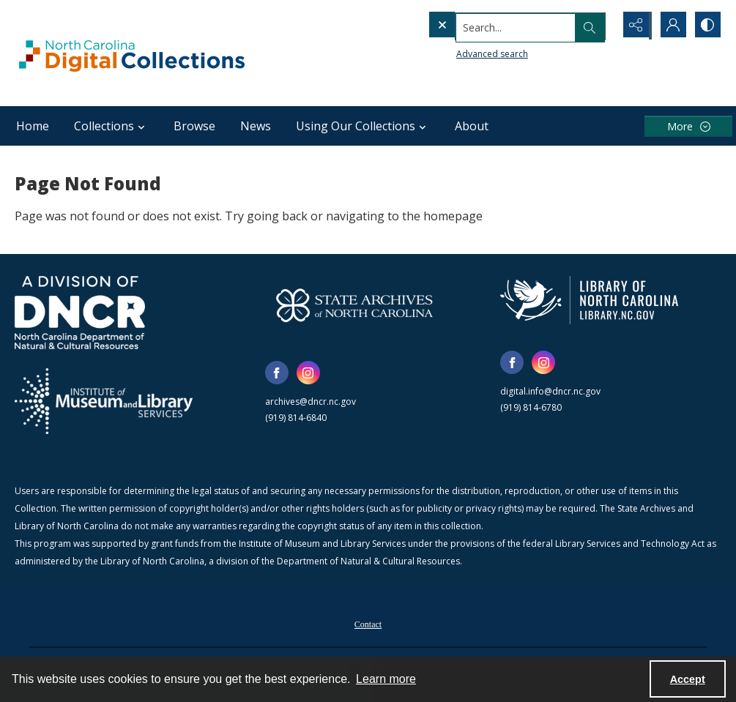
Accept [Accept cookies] (687, 679)
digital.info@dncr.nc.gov (550, 391)
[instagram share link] (308, 372)
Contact (368, 624)
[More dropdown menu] (688, 126)
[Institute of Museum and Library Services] (104, 401)
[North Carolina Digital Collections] (132, 53)
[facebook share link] (277, 372)
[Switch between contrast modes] (707, 26)
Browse (194, 126)
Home (32, 126)
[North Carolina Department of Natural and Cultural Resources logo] (80, 312)
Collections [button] (111, 126)
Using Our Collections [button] (363, 126)
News (255, 126)
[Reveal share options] (633, 26)
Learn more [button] (386, 679)
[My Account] (670, 26)
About (471, 126)
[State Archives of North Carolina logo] (354, 305)
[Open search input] (597, 26)
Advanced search (462, 51)
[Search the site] (490, 26)
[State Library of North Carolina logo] (589, 300)
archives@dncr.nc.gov (310, 401)
